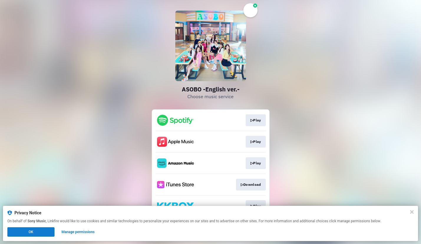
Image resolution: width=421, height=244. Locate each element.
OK (31, 232)
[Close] (412, 212)
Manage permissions (78, 232)
